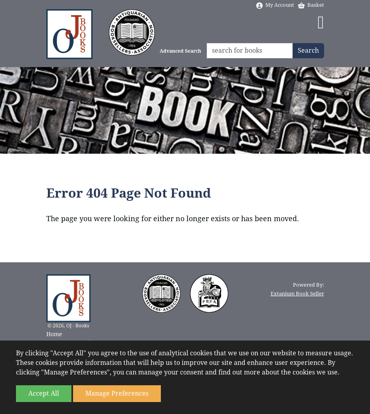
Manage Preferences (116, 393)
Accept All (43, 393)
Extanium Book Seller (297, 294)
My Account (274, 5)
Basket (310, 5)
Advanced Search (180, 51)
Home (54, 334)
